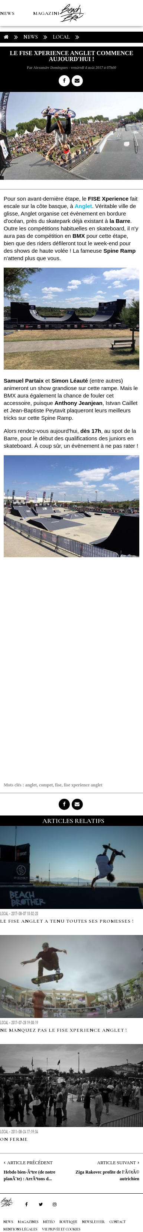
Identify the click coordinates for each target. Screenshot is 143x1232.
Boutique (40, 65)
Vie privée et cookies (61, 1229)
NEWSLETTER (93, 1222)
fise (58, 785)
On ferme (14, 1139)
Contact (118, 1222)
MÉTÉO (9, 65)
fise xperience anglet (83, 785)
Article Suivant (116, 1162)
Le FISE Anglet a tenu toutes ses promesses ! (67, 921)
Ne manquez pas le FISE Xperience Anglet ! (63, 1030)
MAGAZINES (48, 13)
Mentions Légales (20, 1229)
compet (46, 785)
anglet (31, 785)
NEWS (7, 13)
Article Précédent (29, 1162)
